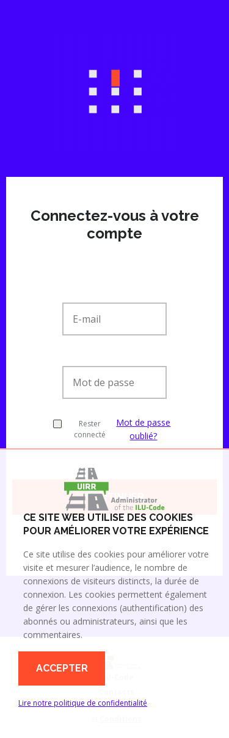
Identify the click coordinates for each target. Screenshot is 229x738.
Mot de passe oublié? (143, 429)
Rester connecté (79, 429)
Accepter (62, 668)
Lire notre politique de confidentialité (82, 703)
